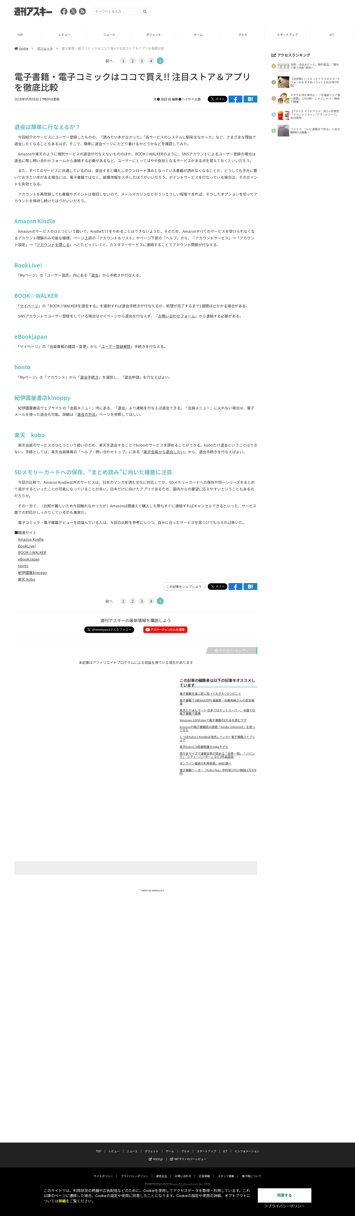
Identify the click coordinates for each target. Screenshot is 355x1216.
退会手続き (89, 377)
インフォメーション (247, 1147)
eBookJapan (28, 559)
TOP (22, 34)
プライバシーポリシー (134, 1172)
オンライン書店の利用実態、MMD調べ (205, 763)
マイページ (29, 306)
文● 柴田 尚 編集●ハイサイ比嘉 (177, 99)
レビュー (67, 34)
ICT (225, 1147)
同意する (284, 1195)
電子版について (251, 1172)
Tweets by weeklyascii (152, 890)
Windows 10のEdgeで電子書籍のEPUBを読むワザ (213, 720)
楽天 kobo (26, 579)
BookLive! (27, 546)
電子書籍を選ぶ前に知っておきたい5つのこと (210, 693)
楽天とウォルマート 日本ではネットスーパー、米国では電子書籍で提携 (217, 712)
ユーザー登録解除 (116, 346)
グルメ (245, 34)
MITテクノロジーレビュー (188, 1154)
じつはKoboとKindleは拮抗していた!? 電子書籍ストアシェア (217, 738)
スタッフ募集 (226, 1172)
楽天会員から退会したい (164, 451)
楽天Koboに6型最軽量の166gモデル (204, 746)
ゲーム (200, 34)
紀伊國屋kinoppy (32, 572)
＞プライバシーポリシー (284, 1206)
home (21, 48)
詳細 (62, 1201)
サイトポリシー (103, 1172)
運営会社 (161, 1172)
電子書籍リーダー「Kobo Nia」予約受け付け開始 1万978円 (218, 771)
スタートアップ (289, 34)
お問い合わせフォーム (176, 316)
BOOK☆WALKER (32, 552)
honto (23, 566)
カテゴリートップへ (231, 650)
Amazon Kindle (31, 539)
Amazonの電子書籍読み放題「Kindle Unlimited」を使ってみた (217, 728)
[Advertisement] (257, 12)
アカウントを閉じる (53, 244)
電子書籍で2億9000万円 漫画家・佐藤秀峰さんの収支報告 (217, 702)
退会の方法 (86, 414)
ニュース (111, 34)
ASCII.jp (156, 1154)
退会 (95, 275)
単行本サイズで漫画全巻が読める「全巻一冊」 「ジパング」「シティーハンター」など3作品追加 (217, 755)
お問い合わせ (183, 1172)
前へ (109, 61)
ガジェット (155, 34)
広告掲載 (204, 1172)
